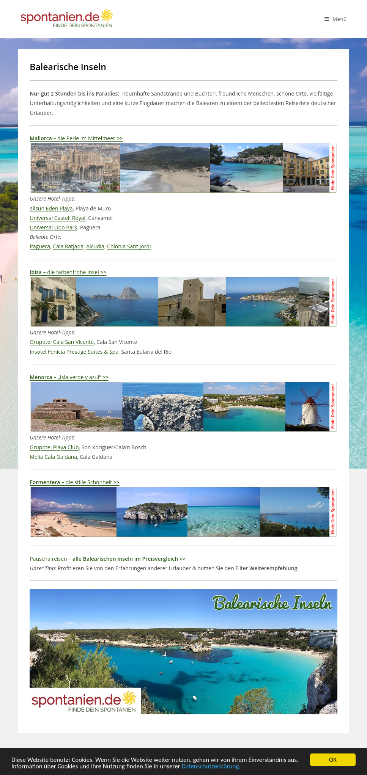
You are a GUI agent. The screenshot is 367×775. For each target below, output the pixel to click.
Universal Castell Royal (57, 217)
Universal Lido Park (53, 227)
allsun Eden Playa (51, 208)
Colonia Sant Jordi (129, 246)
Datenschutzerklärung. (210, 768)
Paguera (40, 246)
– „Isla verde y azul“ (69, 377)
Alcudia (95, 246)
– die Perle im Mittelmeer (76, 138)
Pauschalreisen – (107, 558)
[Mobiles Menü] (335, 19)
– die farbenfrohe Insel (68, 272)
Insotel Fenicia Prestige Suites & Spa (74, 351)
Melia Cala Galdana (53, 456)
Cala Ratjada (68, 246)
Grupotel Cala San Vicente (62, 341)
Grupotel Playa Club (54, 447)
